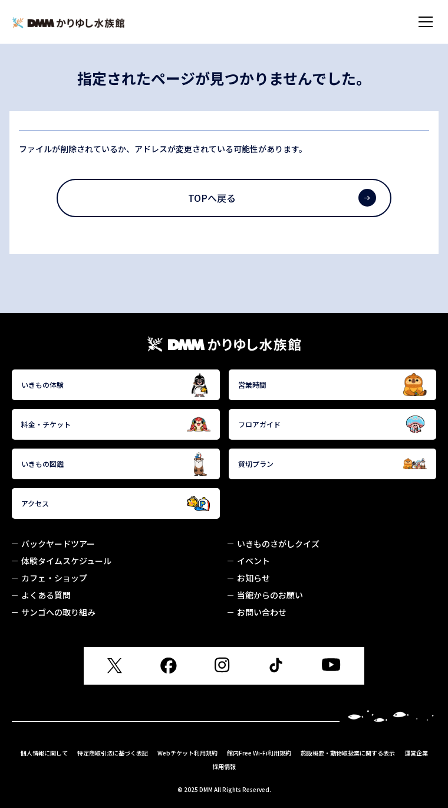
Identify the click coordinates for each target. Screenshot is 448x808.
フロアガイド (332, 424)
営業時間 (332, 385)
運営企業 (416, 752)
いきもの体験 (115, 385)
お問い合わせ (261, 612)
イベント (253, 561)
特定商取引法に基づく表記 (112, 752)
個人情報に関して (44, 752)
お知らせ (253, 578)
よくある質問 (46, 595)
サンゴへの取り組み (58, 612)
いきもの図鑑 (115, 464)
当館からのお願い (270, 595)
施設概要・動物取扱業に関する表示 (348, 752)
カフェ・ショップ (54, 578)
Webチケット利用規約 (187, 752)
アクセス (115, 503)
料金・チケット (115, 424)
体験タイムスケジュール (66, 561)
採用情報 (224, 766)
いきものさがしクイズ (278, 543)
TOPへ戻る (281, 198)
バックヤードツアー (58, 543)
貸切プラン (332, 464)
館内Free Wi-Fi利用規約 (259, 752)
